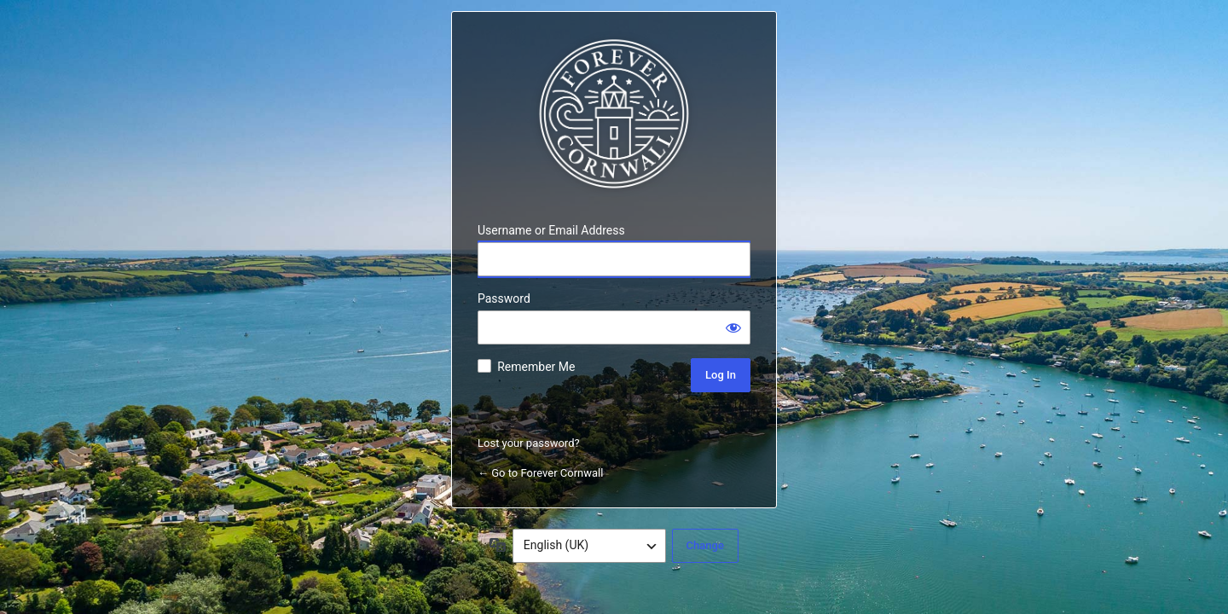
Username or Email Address (551, 230)
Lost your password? (529, 443)
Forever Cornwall (614, 114)
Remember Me (536, 367)
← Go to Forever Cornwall (540, 472)
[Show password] (733, 327)
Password (504, 298)
